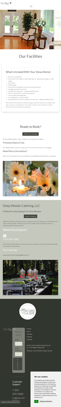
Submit (17, 364)
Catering (29, 339)
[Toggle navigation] (31, 6)
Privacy (29, 329)
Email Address (18, 349)
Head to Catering (30, 216)
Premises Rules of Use (39, 147)
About (29, 331)
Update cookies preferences (10, 402)
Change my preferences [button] (46, 401)
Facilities (29, 337)
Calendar (29, 334)
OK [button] (36, 401)
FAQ (10, 156)
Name (17, 340)
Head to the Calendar (30, 134)
